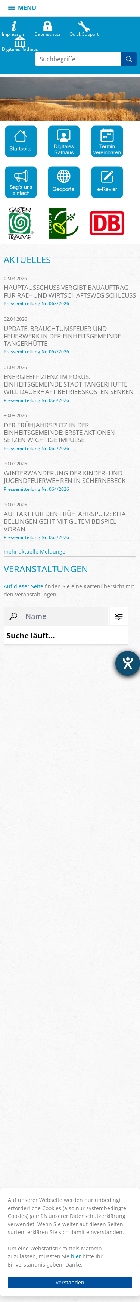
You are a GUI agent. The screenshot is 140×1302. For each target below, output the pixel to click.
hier (76, 1256)
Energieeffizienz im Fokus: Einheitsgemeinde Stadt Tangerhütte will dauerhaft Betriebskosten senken (69, 384)
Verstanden (70, 1282)
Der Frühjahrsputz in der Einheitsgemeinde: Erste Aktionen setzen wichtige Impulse (59, 432)
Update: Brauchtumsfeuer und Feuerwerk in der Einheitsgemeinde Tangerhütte (62, 336)
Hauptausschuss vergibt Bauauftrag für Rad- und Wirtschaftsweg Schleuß (70, 291)
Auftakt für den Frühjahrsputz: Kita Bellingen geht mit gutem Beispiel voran (65, 521)
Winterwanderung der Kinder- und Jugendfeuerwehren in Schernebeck (64, 477)
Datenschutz (47, 32)
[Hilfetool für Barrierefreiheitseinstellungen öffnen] (127, 663)
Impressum (13, 32)
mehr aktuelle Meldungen (36, 551)
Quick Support (84, 32)
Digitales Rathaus (20, 47)
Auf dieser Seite (23, 586)
